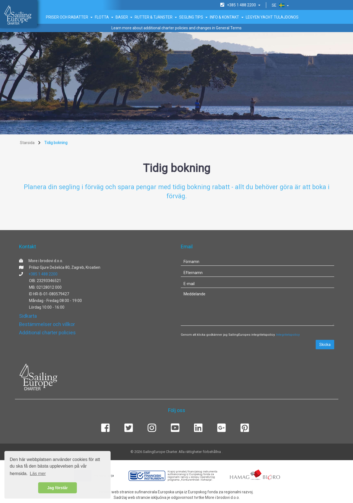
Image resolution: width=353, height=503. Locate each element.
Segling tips (193, 17)
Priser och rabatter (69, 17)
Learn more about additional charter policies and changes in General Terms (176, 28)
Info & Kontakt (227, 17)
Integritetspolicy (288, 335)
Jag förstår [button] (57, 488)
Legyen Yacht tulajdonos (272, 17)
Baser (124, 17)
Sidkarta (28, 316)
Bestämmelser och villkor (47, 324)
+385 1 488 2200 (42, 274)
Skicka (325, 344)
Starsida (27, 142)
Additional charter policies (47, 332)
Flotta (104, 17)
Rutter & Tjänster (156, 17)
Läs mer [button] (38, 473)
